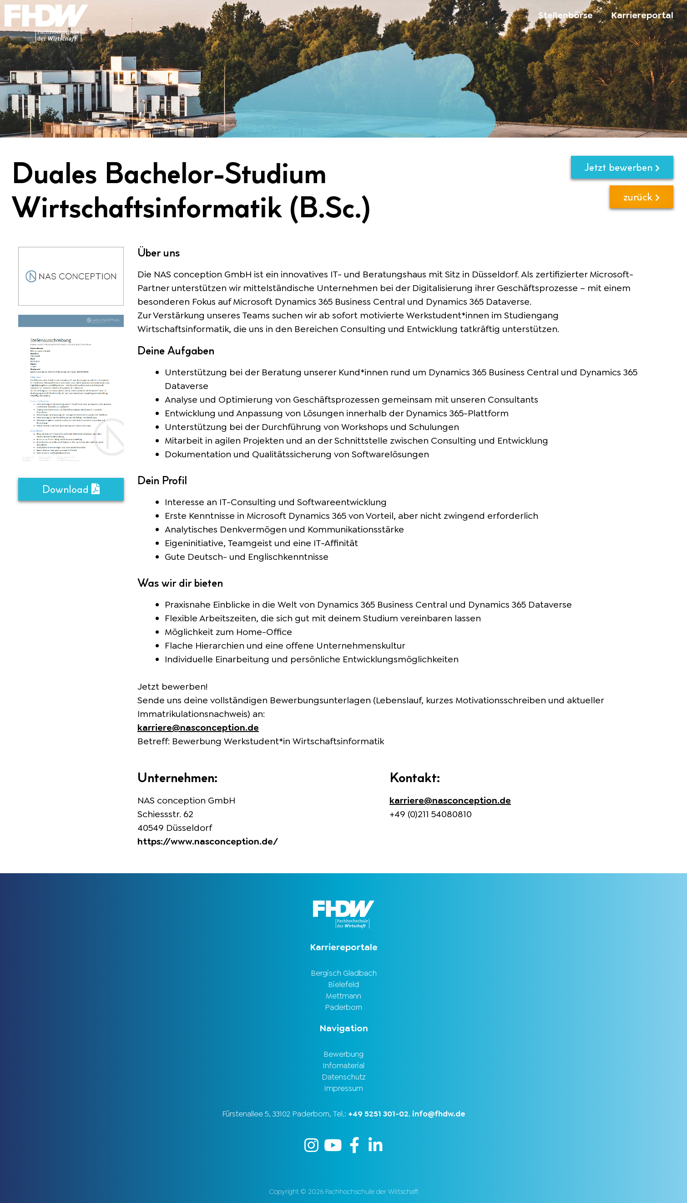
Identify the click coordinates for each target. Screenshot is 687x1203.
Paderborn (343, 1007)
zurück (641, 196)
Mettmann (343, 996)
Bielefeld (343, 984)
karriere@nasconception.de (198, 727)
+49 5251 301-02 (378, 1114)
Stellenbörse (565, 15)
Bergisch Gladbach (344, 973)
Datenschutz (344, 1077)
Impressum (343, 1088)
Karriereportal (642, 15)
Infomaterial (343, 1065)
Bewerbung (343, 1054)
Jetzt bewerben (622, 167)
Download (71, 489)
